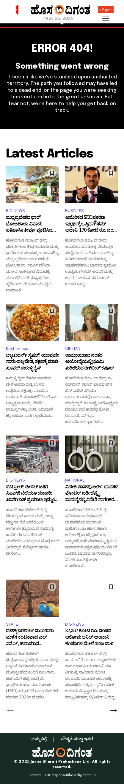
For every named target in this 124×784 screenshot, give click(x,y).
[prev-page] (10, 710)
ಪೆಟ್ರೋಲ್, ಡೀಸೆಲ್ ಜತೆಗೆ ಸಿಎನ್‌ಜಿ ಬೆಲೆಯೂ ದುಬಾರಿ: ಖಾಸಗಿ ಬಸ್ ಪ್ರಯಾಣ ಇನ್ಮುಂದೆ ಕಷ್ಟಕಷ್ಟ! (32, 494)
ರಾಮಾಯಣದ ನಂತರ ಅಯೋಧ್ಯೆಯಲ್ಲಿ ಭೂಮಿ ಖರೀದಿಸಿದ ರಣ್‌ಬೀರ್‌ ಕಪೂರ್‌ (89, 362)
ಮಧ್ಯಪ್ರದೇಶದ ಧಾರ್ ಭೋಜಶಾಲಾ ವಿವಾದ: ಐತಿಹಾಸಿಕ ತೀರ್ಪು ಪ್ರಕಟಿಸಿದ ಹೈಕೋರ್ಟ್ (29, 224)
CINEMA (72, 348)
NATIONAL (75, 480)
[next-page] (113, 710)
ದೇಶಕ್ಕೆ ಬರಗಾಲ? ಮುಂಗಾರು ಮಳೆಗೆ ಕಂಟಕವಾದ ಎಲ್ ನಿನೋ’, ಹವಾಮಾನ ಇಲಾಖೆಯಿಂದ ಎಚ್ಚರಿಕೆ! (30, 638)
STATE (12, 624)
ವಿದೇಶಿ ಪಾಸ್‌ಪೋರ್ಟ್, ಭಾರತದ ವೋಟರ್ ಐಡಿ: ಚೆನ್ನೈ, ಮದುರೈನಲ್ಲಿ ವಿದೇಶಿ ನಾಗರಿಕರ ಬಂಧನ (91, 494)
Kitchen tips (17, 348)
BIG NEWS (15, 210)
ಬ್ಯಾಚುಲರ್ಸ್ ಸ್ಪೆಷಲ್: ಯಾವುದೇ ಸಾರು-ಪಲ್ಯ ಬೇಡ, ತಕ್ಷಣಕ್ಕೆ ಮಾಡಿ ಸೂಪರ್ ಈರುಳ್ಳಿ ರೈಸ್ (32, 362)
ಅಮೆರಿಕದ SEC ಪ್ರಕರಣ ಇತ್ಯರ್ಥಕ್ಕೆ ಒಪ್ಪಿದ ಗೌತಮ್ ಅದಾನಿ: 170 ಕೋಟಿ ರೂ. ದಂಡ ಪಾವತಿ (91, 224)
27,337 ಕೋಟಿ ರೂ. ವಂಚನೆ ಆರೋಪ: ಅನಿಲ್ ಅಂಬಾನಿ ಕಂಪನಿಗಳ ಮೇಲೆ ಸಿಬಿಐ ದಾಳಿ (89, 638)
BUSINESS (74, 210)
